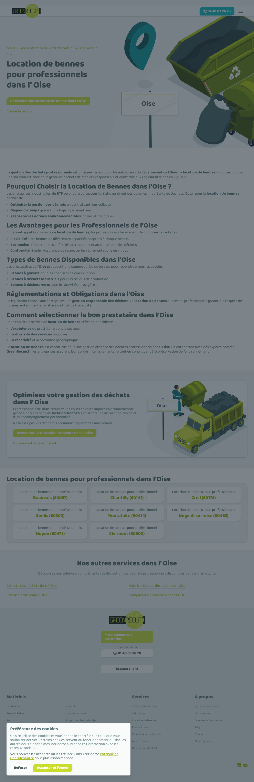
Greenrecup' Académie (208, 720)
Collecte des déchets (144, 706)
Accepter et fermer (53, 768)
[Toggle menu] (241, 11)
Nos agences (202, 713)
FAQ (197, 727)
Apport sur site (141, 741)
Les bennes (13, 706)
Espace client (127, 669)
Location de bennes (144, 720)
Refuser (20, 768)
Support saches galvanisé (80, 720)
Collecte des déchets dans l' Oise (32, 586)
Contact (200, 734)
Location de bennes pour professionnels (44, 48)
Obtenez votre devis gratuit (34, 443)
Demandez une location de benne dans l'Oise (48, 101)
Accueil (11, 48)
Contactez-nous (19, 111)
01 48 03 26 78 (127, 653)
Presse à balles (15, 713)
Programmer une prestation (119, 637)
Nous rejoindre (204, 741)
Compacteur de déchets (146, 734)
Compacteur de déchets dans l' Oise (157, 595)
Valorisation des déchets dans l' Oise (157, 586)
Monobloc (71, 706)
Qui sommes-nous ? (207, 706)
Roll (9, 720)
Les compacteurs (75, 713)
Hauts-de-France (84, 48)
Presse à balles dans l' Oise (27, 595)
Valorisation (139, 713)
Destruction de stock (145, 748)
